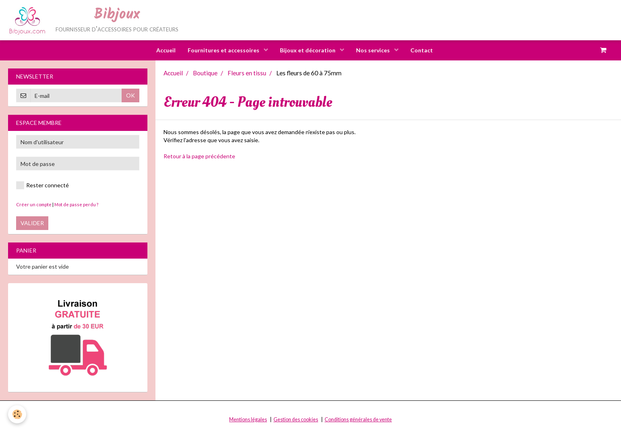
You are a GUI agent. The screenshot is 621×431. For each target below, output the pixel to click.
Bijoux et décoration (308, 50)
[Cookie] (17, 414)
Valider (32, 223)
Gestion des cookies (295, 419)
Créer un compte (34, 204)
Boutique (205, 73)
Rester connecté (42, 185)
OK (130, 95)
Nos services (373, 50)
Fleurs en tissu (247, 73)
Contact (421, 50)
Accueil (166, 50)
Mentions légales (248, 419)
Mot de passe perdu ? (76, 204)
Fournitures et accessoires (224, 50)
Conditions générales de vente (358, 419)
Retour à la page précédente (199, 156)
